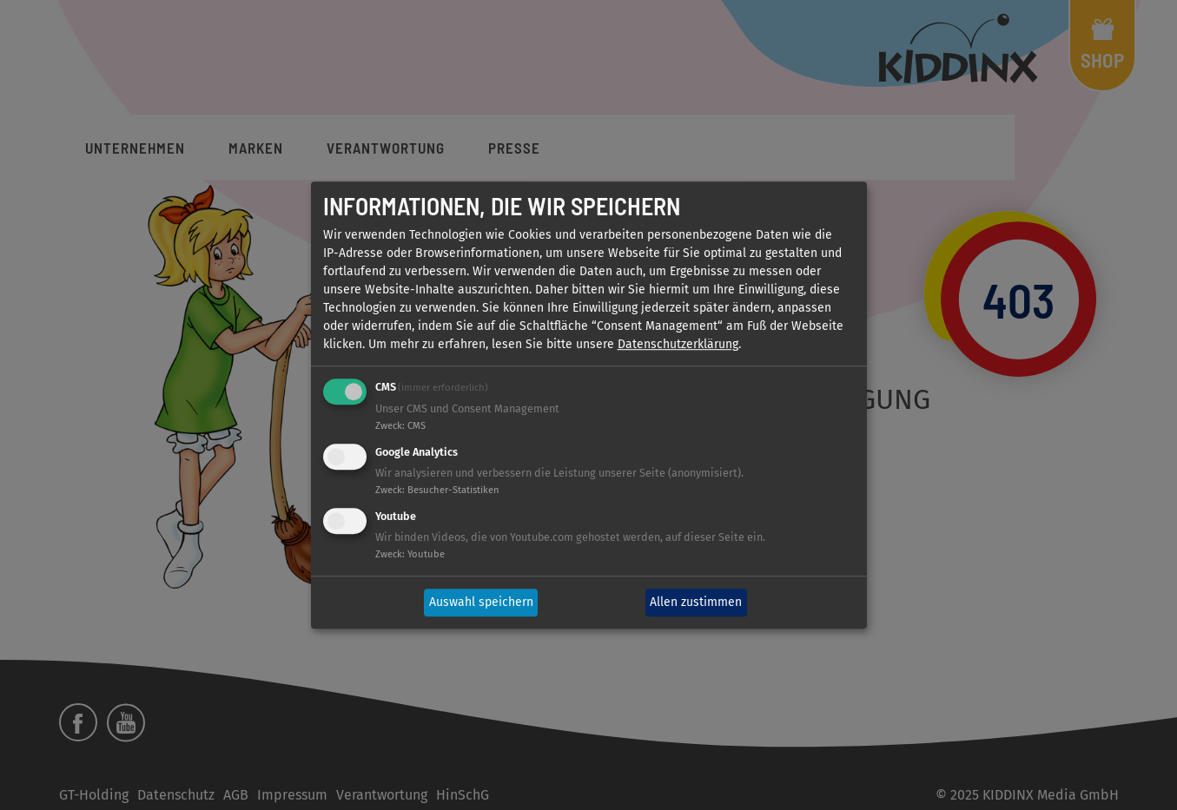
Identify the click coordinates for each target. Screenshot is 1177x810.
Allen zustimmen (696, 603)
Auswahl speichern (481, 603)
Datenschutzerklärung (678, 345)
